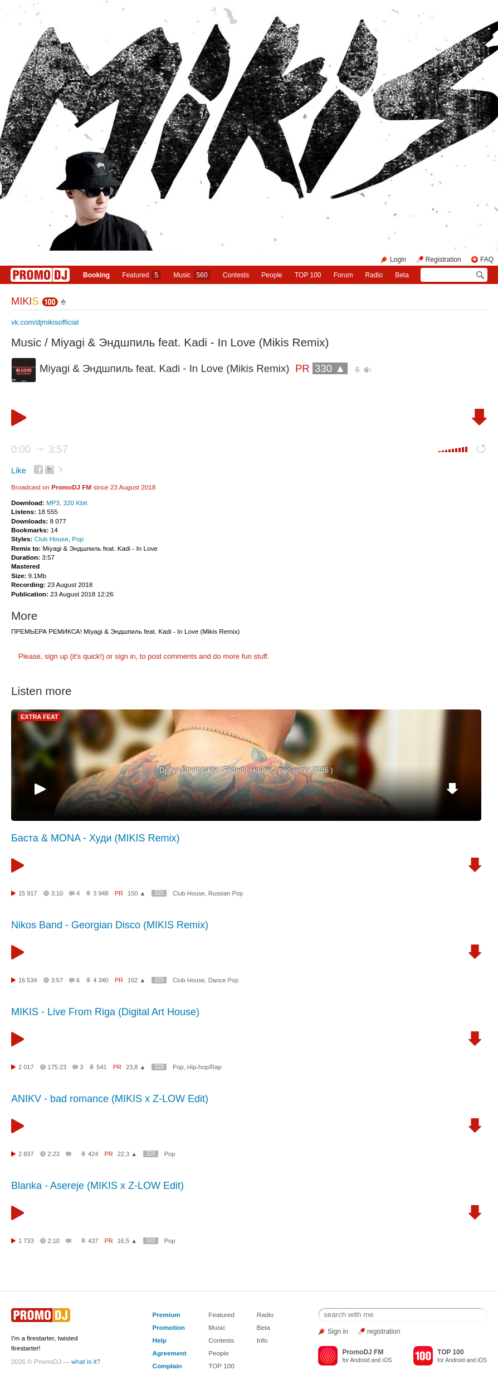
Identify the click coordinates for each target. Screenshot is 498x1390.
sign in (125, 656)
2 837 (26, 1154)
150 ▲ (136, 893)
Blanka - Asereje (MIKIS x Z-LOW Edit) (97, 1185)
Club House (52, 538)
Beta (402, 275)
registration (383, 1331)
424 (93, 1154)
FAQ (487, 259)
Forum (343, 275)
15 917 (27, 893)
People (271, 275)
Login (398, 259)
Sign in (338, 1331)
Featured (141, 275)
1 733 (26, 1240)
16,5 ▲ (127, 1240)
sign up (56, 656)
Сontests (236, 275)
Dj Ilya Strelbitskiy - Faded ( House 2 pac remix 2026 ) (246, 770)
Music (191, 275)
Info (262, 1340)
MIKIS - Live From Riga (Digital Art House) (105, 1011)
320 (159, 892)
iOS (387, 1360)
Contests (221, 1340)
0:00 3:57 (39, 449)
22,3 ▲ (127, 1154)
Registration (443, 259)
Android (360, 1360)
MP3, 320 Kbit (66, 502)
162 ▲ (136, 980)
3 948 (101, 893)
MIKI (25, 301)
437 (93, 1240)
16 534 (27, 980)
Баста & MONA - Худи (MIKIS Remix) (95, 838)
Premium (166, 1314)
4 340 (101, 980)
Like (18, 470)
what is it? (85, 1361)
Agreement (169, 1353)
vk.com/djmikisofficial (45, 322)
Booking (96, 275)
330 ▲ (330, 368)
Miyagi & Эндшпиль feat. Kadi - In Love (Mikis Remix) (190, 342)
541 (101, 1067)
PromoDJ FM (71, 487)
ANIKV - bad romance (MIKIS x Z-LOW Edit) (109, 1098)
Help (159, 1340)
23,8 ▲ (135, 1067)
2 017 (26, 1067)
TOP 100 (308, 275)
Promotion (168, 1327)
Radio (374, 275)
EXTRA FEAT (39, 716)
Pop (78, 538)
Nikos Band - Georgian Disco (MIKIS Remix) (109, 925)
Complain (167, 1365)
